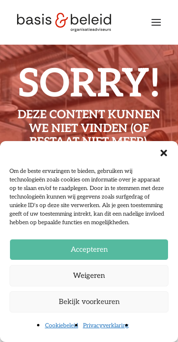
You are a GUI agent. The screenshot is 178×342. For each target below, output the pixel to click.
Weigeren (89, 275)
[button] (164, 153)
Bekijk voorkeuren (89, 301)
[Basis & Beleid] (64, 22)
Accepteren (89, 249)
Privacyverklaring (106, 325)
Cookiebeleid (61, 325)
